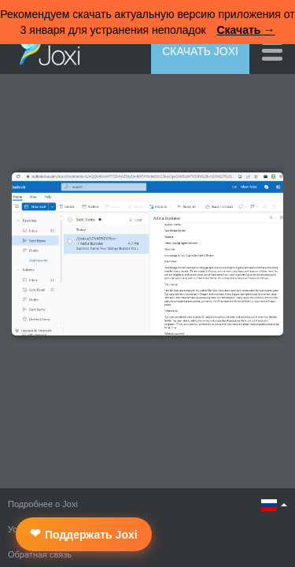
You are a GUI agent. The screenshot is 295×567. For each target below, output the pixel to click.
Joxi (45, 49)
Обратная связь (40, 554)
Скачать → (246, 30)
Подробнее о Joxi (43, 504)
